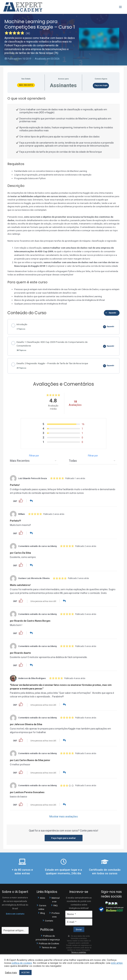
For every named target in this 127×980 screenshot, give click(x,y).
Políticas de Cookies (49, 942)
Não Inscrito (26, 85)
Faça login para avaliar (63, 837)
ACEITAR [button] (25, 972)
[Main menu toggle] (120, 7)
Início (42, 897)
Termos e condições (78, 952)
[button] (21, 500)
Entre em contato (15, 913)
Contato (49, 919)
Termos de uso (49, 946)
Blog (42, 912)
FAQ (55, 904)
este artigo (117, 962)
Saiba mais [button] (11, 972)
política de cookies (22, 962)
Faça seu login (101, 85)
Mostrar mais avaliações (63, 815)
